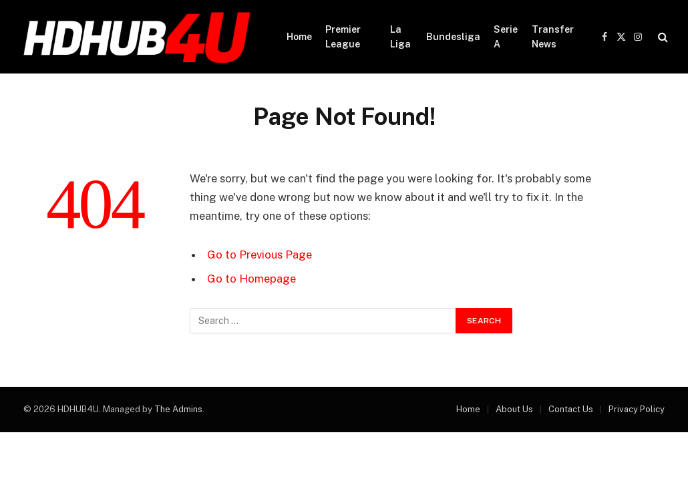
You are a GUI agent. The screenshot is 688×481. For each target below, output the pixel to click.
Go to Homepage (251, 278)
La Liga (400, 36)
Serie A (506, 36)
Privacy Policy (637, 409)
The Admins (178, 409)
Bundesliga (453, 36)
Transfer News (553, 36)
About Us (514, 409)
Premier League (343, 36)
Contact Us (570, 409)
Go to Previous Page (259, 254)
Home (299, 36)
